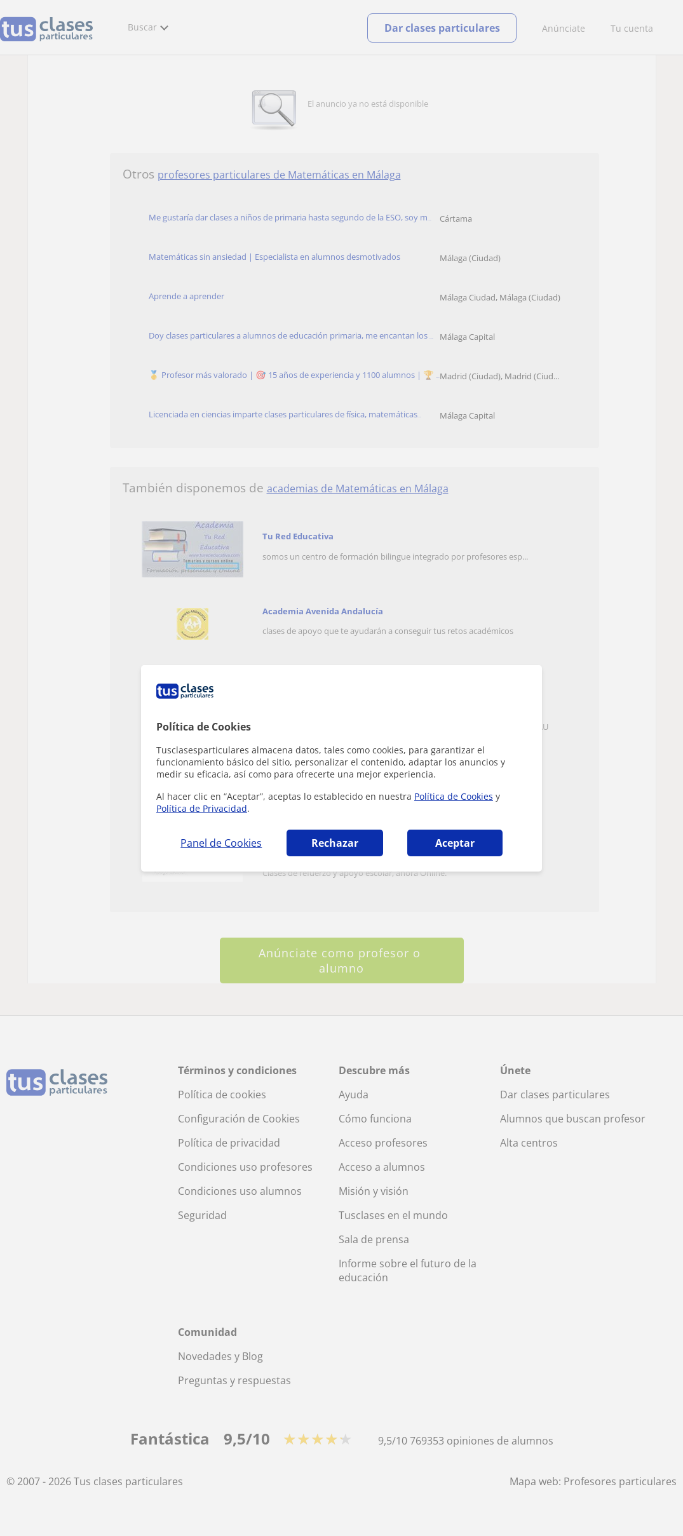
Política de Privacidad (201, 808)
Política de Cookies (453, 796)
